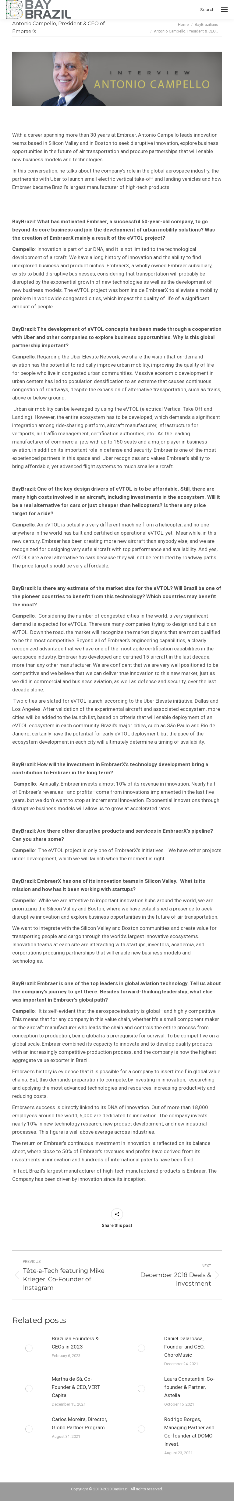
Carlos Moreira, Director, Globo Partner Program (79, 1423)
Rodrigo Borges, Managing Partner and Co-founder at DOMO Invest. (189, 1431)
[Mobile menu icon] (224, 9)
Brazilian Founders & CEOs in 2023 (75, 1342)
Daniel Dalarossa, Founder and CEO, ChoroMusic (184, 1346)
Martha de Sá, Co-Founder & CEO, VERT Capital (76, 1387)
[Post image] (29, 1348)
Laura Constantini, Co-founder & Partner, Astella (189, 1387)
